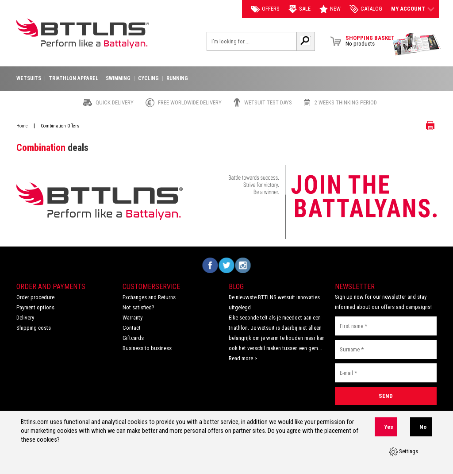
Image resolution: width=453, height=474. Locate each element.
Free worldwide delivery (190, 102)
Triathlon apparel (73, 78)
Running (177, 78)
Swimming (118, 78)
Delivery (25, 317)
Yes (388, 427)
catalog (365, 9)
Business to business (147, 348)
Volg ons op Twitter (226, 265)
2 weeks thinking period (346, 102)
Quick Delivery (115, 102)
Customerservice (151, 286)
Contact (132, 327)
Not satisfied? (138, 307)
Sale (299, 9)
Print (423, 125)
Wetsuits (28, 78)
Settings (403, 451)
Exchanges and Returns (149, 297)
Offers (265, 8)
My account (412, 9)
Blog (236, 286)
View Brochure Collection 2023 (416, 44)
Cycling (148, 78)
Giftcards (133, 338)
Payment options (35, 307)
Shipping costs (33, 327)
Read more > (243, 358)
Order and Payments (50, 286)
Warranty (132, 317)
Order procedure (35, 297)
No (422, 427)
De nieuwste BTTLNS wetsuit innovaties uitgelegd (274, 302)
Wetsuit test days (268, 102)
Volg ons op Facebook (210, 265)
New (330, 9)
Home (22, 126)
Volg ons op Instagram (243, 265)
